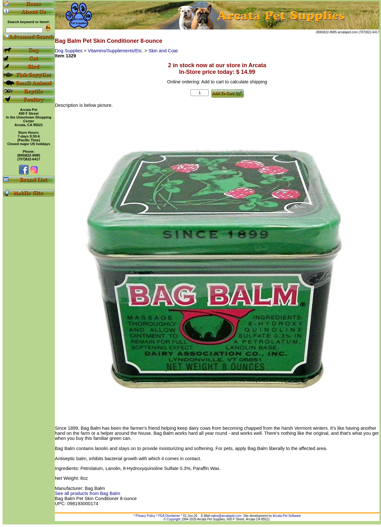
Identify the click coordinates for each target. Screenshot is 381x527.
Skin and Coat (163, 50)
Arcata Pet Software (287, 515)
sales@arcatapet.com (226, 515)
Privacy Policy (145, 515)
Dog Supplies (69, 50)
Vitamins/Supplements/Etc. (116, 50)
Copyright (173, 519)
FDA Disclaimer (169, 515)
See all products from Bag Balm (87, 493)
